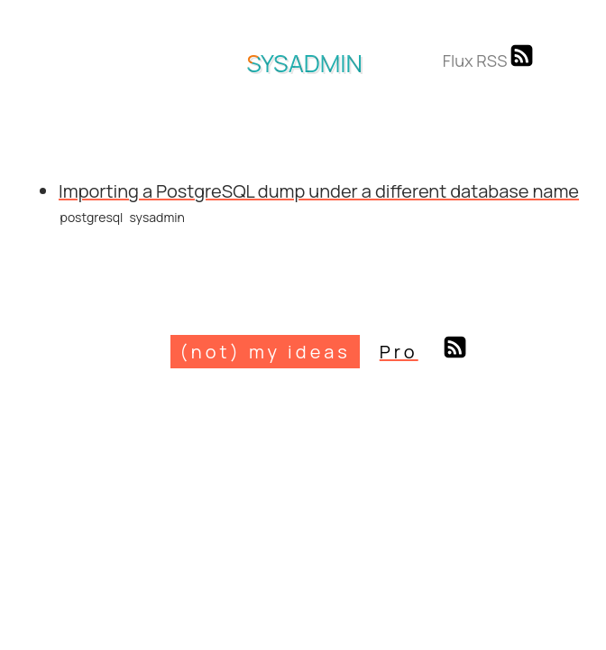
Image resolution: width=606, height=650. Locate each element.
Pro (399, 351)
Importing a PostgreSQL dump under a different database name (319, 191)
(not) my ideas (264, 351)
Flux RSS (488, 60)
